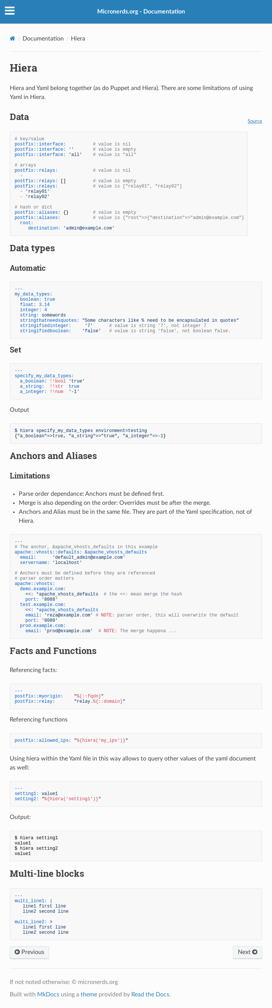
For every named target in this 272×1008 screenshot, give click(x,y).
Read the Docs (150, 995)
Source (255, 121)
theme (89, 995)
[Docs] (12, 38)
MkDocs (48, 995)
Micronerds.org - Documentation (141, 12)
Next (247, 952)
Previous (29, 952)
